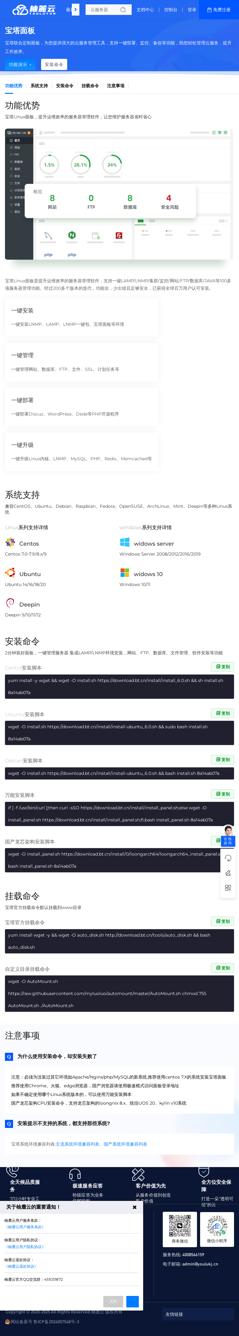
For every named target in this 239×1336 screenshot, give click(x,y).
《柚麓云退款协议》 (21, 1266)
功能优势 (13, 86)
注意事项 (115, 86)
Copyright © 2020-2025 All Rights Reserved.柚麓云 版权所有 (64, 1311)
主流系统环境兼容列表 (77, 1144)
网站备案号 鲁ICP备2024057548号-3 (45, 1321)
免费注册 (222, 9)
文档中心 (145, 9)
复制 (222, 666)
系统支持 (39, 86)
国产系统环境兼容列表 (125, 1144)
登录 (192, 9)
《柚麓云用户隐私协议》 (24, 1246)
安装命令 (64, 86)
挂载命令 (90, 86)
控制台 (170, 9)
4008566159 (193, 1254)
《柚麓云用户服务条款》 (24, 1227)
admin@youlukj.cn (200, 1263)
